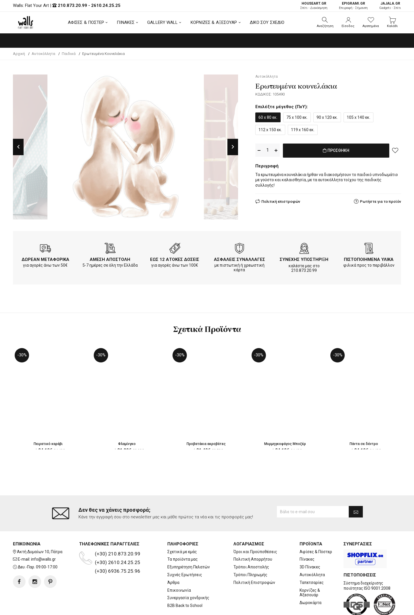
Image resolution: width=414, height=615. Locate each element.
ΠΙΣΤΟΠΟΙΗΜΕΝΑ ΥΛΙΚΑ (369, 259)
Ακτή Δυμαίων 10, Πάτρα (39, 528)
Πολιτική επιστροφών (280, 200)
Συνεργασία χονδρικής (188, 575)
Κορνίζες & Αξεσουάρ (310, 569)
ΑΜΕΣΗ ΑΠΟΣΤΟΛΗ (110, 259)
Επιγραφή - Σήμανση (353, 5)
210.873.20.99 (72, 5)
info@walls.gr (43, 536)
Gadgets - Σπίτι (390, 5)
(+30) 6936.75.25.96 (117, 548)
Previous (18, 147)
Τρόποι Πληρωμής (250, 551)
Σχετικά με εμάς (182, 528)
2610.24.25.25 (105, 5)
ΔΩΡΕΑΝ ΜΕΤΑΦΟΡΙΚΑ (45, 259)
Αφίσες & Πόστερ (316, 528)
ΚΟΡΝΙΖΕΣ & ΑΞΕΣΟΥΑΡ (214, 22)
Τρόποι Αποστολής (251, 544)
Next (232, 147)
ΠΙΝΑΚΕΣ (126, 22)
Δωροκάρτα (310, 579)
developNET (254, 607)
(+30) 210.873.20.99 (117, 531)
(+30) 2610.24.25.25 (117, 539)
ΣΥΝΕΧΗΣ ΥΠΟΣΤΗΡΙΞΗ (304, 259)
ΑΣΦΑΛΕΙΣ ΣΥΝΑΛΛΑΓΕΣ (239, 259)
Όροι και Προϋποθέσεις (255, 528)
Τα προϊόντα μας (182, 536)
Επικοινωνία (179, 567)
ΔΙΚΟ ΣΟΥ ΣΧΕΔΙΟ (267, 22)
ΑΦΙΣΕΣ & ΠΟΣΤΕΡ (86, 22)
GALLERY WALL (162, 22)
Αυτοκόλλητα (312, 551)
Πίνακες (307, 536)
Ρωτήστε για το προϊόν (380, 200)
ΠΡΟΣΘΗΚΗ (336, 150)
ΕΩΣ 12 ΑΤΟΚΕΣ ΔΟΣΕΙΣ (174, 259)
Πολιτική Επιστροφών (254, 559)
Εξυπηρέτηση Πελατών (188, 544)
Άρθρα (173, 559)
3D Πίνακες (310, 544)
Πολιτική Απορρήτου (252, 536)
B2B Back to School (184, 582)
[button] (325, 22)
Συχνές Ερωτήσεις (184, 551)
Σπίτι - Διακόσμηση (313, 5)
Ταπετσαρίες (312, 559)
